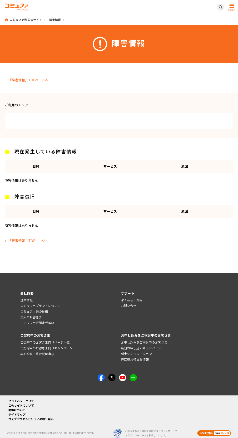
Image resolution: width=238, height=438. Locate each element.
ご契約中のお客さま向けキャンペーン (46, 348)
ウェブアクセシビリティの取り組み (31, 419)
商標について (16, 410)
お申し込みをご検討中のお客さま (144, 342)
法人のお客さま (31, 317)
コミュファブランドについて (40, 305)
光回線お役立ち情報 (135, 359)
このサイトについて (21, 405)
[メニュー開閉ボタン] (231, 7)
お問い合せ (128, 305)
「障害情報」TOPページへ (28, 80)
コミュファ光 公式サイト (26, 20)
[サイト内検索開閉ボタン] (220, 7)
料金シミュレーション (136, 353)
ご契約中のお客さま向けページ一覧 (45, 342)
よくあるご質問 (132, 300)
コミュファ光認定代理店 (37, 323)
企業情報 (26, 300)
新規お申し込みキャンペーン (141, 348)
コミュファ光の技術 (34, 311)
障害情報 (55, 20)
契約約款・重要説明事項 (37, 353)
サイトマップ (16, 414)
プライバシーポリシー (22, 401)
